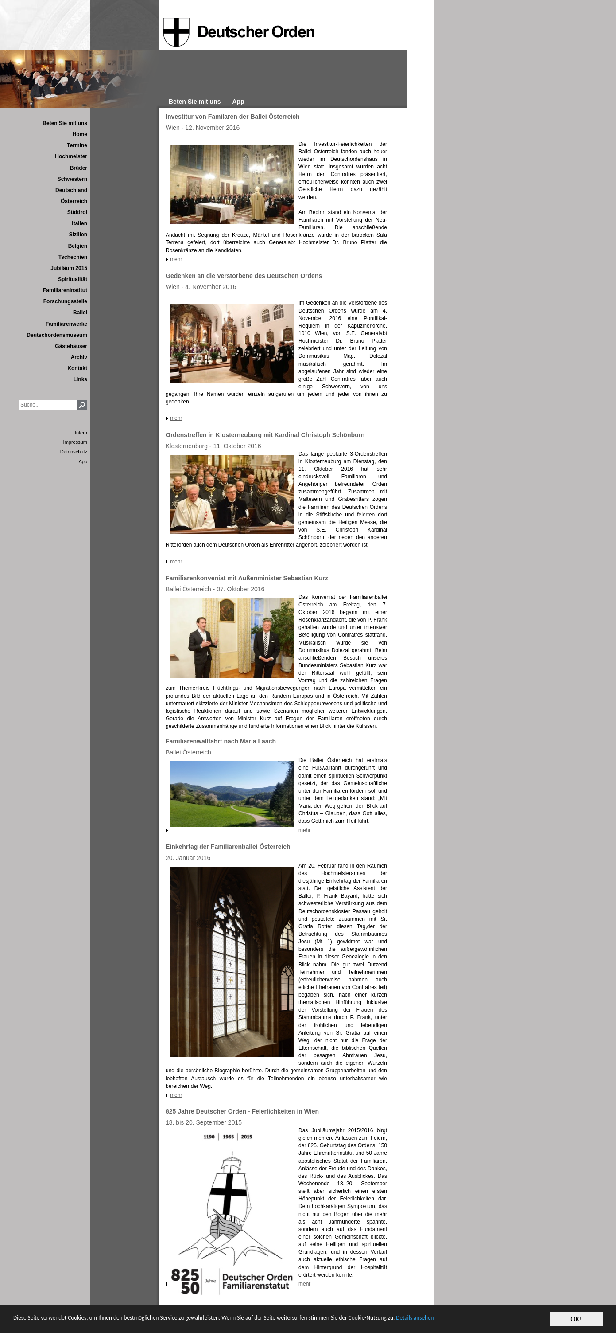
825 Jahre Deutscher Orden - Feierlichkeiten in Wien (242, 1111)
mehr (176, 259)
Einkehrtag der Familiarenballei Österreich (228, 846)
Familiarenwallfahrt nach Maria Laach (221, 741)
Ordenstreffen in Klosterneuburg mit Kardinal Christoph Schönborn (265, 434)
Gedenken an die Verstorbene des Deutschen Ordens (244, 275)
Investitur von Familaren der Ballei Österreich (233, 116)
